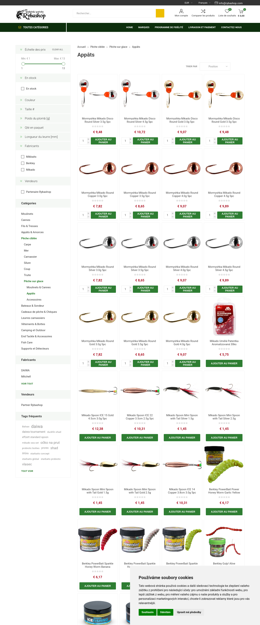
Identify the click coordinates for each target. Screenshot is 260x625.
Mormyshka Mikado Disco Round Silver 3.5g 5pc (97, 120)
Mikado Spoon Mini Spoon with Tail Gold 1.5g (97, 491)
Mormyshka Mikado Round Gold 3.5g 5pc (140, 342)
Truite (27, 275)
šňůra (25, 453)
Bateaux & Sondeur (32, 305)
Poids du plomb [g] (37, 118)
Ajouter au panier (103, 141)
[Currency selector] (187, 2)
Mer (26, 250)
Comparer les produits (203, 15)
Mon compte (181, 15)
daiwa (37, 426)
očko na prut (50, 443)
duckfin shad (54, 431)
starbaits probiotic (51, 458)
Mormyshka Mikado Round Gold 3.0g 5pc (97, 342)
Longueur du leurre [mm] (41, 137)
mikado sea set (30, 442)
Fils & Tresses (29, 226)
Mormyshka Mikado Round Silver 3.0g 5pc (97, 268)
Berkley (30, 163)
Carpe (27, 244)
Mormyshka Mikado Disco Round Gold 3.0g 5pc (182, 120)
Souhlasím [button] (148, 612)
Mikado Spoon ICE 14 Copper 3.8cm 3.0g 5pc (182, 491)
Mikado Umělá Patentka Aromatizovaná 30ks (224, 342)
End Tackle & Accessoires (36, 336)
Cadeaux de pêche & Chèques (39, 311)
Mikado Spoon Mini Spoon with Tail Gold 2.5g (140, 491)
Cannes (25, 220)
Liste (241, 66)
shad (54, 448)
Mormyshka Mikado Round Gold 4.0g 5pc (182, 342)
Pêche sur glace (33, 281)
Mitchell (26, 376)
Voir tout (27, 383)
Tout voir (27, 471)
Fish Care (26, 342)
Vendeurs (31, 181)
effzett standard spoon (35, 437)
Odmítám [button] (165, 612)
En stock (30, 78)
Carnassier (30, 256)
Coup (27, 269)
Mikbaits (31, 156)
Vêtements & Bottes (33, 324)
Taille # (29, 109)
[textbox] (114, 13)
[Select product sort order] (215, 66)
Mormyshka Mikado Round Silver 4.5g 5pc (224, 268)
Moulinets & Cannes (39, 287)
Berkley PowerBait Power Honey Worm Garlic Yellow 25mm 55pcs (224, 492)
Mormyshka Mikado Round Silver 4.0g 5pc (182, 268)
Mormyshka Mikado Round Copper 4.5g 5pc (224, 194)
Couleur (30, 100)
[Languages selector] (203, 2)
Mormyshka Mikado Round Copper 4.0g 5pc (182, 194)
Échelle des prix (35, 49)
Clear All (57, 49)
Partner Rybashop (32, 405)
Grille (235, 66)
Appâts (31, 293)
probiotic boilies (30, 448)
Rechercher (160, 13)
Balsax (25, 426)
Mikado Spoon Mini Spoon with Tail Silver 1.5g (182, 417)
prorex (45, 448)
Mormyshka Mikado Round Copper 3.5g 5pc (140, 194)
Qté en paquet (34, 127)
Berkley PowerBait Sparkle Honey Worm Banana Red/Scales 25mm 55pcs (97, 567)
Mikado (30, 169)
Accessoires (34, 299)
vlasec (27, 464)
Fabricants (32, 146)
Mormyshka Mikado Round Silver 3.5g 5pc (140, 268)
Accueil (81, 46)
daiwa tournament (33, 431)
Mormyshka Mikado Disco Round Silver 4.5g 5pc (139, 120)
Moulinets (27, 213)
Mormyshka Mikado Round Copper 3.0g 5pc (97, 194)
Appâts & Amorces (32, 232)
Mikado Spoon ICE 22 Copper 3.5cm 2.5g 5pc (140, 417)
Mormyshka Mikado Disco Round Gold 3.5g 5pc (224, 120)
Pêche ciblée (29, 238)
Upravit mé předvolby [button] (189, 612)
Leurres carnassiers (33, 318)
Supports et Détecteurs (35, 348)
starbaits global (30, 458)
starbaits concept (39, 453)
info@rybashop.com (230, 3)
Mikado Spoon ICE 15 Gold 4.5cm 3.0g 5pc (98, 417)
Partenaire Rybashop (38, 191)
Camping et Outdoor (33, 330)
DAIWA (25, 370)
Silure (27, 262)
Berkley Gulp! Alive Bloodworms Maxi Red (224, 565)
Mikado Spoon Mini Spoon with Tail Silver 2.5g (224, 417)
